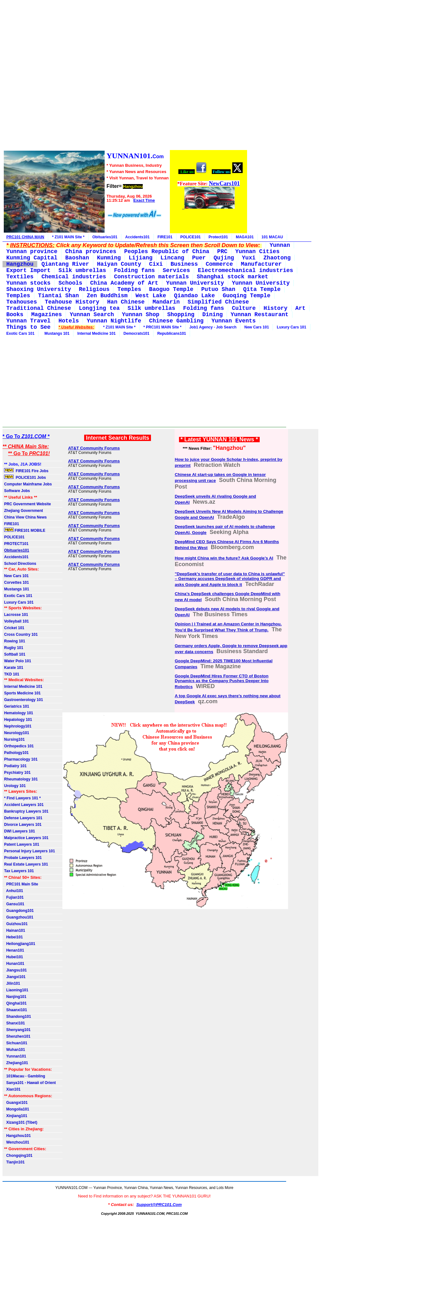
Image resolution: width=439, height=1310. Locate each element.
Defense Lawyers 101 (23, 818)
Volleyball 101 (16, 621)
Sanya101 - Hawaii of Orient (30, 1083)
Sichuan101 (15, 1043)
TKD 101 (11, 674)
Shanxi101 (14, 1023)
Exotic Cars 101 (20, 333)
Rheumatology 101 (21, 779)
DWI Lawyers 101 (19, 831)
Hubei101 (13, 957)
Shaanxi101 (15, 1010)
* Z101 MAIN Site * (68, 237)
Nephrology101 (18, 726)
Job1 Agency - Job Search (213, 327)
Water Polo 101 (17, 661)
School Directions (20, 563)
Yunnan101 (15, 1056)
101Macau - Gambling (24, 1076)
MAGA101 (245, 237)
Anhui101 (13, 891)
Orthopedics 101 (19, 746)
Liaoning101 (16, 990)
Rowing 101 (14, 641)
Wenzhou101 (16, 1142)
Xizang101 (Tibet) (20, 1122)
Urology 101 (15, 786)
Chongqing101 (18, 1155)
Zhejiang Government (23, 510)
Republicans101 (171, 333)
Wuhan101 (14, 1049)
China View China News (25, 517)
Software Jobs (17, 491)
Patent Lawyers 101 (21, 844)
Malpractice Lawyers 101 (26, 838)
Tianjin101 (14, 1162)
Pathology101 (16, 753)
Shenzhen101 (17, 1036)
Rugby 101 (13, 648)
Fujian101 (14, 897)
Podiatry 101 (15, 766)
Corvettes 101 (16, 582)
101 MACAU (272, 237)
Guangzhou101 (18, 917)
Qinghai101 (15, 1003)
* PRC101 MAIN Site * (162, 327)
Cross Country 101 (21, 634)
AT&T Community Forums (94, 448)
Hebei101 (13, 937)
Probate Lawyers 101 (23, 857)
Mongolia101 (16, 1109)
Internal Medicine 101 (96, 333)
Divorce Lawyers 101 (23, 824)
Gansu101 (14, 904)
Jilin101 (12, 983)
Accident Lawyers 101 (23, 805)
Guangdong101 (19, 910)
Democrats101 (136, 333)
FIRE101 (165, 237)
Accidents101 (137, 237)
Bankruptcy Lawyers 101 (26, 811)
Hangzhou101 (17, 1135)
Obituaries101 (104, 237)
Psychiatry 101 (17, 772)
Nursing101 (14, 739)
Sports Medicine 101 (22, 693)
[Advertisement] (125, 76)
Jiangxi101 (15, 977)
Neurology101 (16, 733)
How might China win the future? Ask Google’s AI (224, 558)
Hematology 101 (18, 713)
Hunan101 (14, 963)
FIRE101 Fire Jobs (26, 470)
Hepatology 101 (18, 719)
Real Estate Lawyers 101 (26, 864)
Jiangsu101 (15, 970)
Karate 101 (13, 667)
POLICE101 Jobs (25, 477)
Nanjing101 (15, 996)
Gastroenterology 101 (23, 700)
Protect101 (218, 237)
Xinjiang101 (15, 1116)
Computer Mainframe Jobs (28, 484)
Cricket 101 (14, 628)
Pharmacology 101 (21, 759)
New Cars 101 (256, 327)
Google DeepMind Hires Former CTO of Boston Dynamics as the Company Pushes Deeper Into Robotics (222, 681)
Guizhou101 (16, 924)
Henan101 (14, 950)
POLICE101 (190, 237)
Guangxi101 (16, 1102)
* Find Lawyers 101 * (22, 798)
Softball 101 (14, 654)
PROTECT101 (16, 544)
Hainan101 (14, 930)
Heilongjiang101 (19, 944)
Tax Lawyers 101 (19, 871)
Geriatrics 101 (16, 706)
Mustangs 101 (55, 333)
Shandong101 (17, 1016)
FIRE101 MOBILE (24, 530)
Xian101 (12, 1089)
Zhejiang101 (16, 1063)
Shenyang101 (17, 1030)
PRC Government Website (27, 504)
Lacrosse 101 (16, 614)
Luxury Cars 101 (291, 327)
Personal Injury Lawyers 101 (29, 851)
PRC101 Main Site (21, 884)
